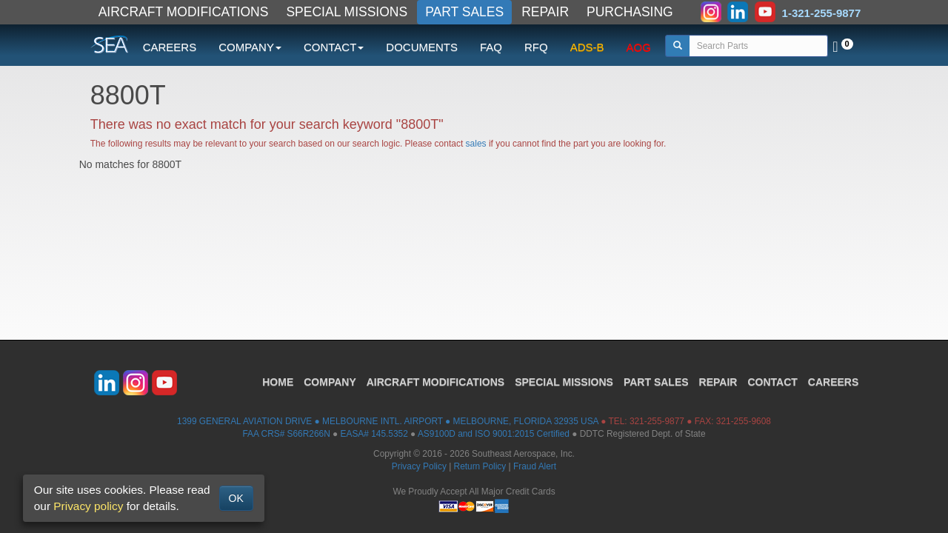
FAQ (491, 47)
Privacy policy (88, 506)
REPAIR (545, 11)
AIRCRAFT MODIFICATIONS (184, 11)
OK (236, 498)
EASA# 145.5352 (374, 434)
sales (476, 143)
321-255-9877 (657, 421)
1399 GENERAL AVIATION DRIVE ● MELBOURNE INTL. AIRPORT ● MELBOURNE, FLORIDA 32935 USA (387, 421)
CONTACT (772, 382)
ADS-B (587, 47)
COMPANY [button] (249, 47)
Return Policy (480, 466)
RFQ (536, 47)
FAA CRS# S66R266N (286, 434)
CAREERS (170, 47)
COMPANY (330, 382)
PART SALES (464, 11)
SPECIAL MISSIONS (346, 11)
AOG (639, 47)
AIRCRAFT (435, 382)
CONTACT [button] (334, 47)
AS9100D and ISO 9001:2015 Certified (494, 434)
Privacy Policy (419, 466)
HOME (277, 382)
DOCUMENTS (422, 47)
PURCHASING (630, 11)
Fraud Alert (534, 466)
